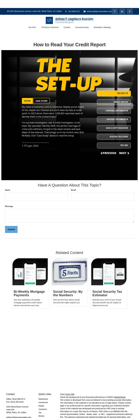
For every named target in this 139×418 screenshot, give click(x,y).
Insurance (43, 401)
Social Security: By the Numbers (68, 285)
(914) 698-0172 (18, 391)
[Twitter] (115, 3)
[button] (32, 19)
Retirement (43, 391)
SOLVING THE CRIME (119, 129)
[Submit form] (11, 221)
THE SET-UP (122, 86)
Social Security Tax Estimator (107, 285)
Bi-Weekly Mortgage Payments (29, 285)
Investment (43, 394)
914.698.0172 (72, 3)
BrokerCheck (119, 389)
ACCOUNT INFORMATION (117, 112)
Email (73, 182)
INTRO (27, 93)
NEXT (124, 145)
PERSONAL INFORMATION (116, 103)
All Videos (43, 415)
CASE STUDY (41, 93)
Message (9, 198)
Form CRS (69, 386)
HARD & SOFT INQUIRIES (117, 120)
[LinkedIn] (122, 3)
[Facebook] (130, 3)
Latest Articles (44, 411)
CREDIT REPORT (121, 94)
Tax (40, 405)
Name (7, 182)
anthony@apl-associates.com (97, 3)
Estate (41, 398)
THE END (124, 138)
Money (41, 408)
